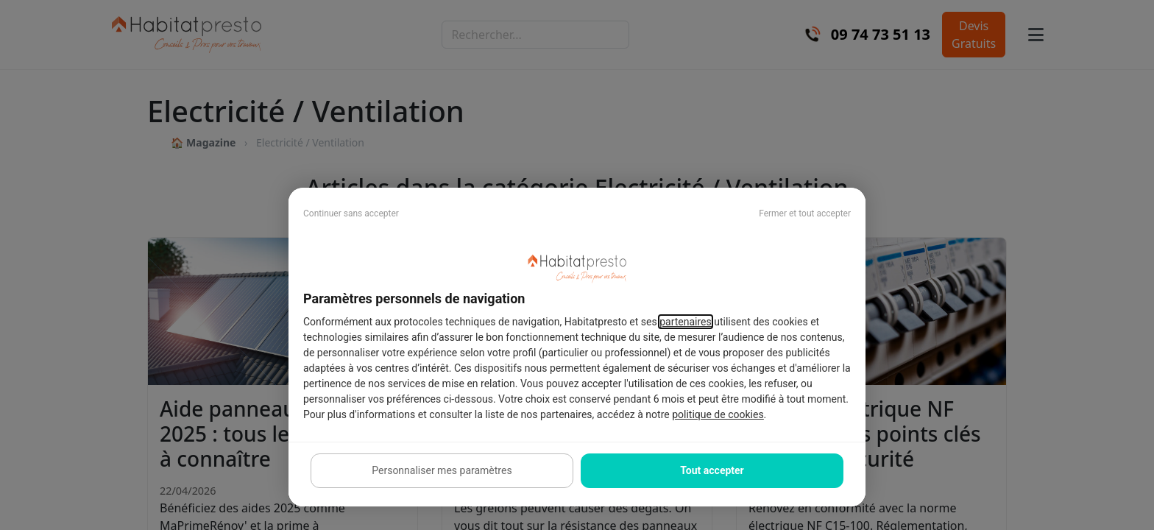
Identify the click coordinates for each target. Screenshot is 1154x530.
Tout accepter (711, 470)
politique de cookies (717, 414)
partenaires (685, 322)
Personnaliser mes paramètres (441, 470)
